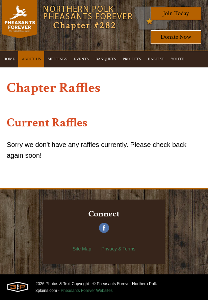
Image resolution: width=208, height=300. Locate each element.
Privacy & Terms (118, 248)
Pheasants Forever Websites (87, 290)
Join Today (176, 13)
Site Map (82, 248)
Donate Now (176, 37)
